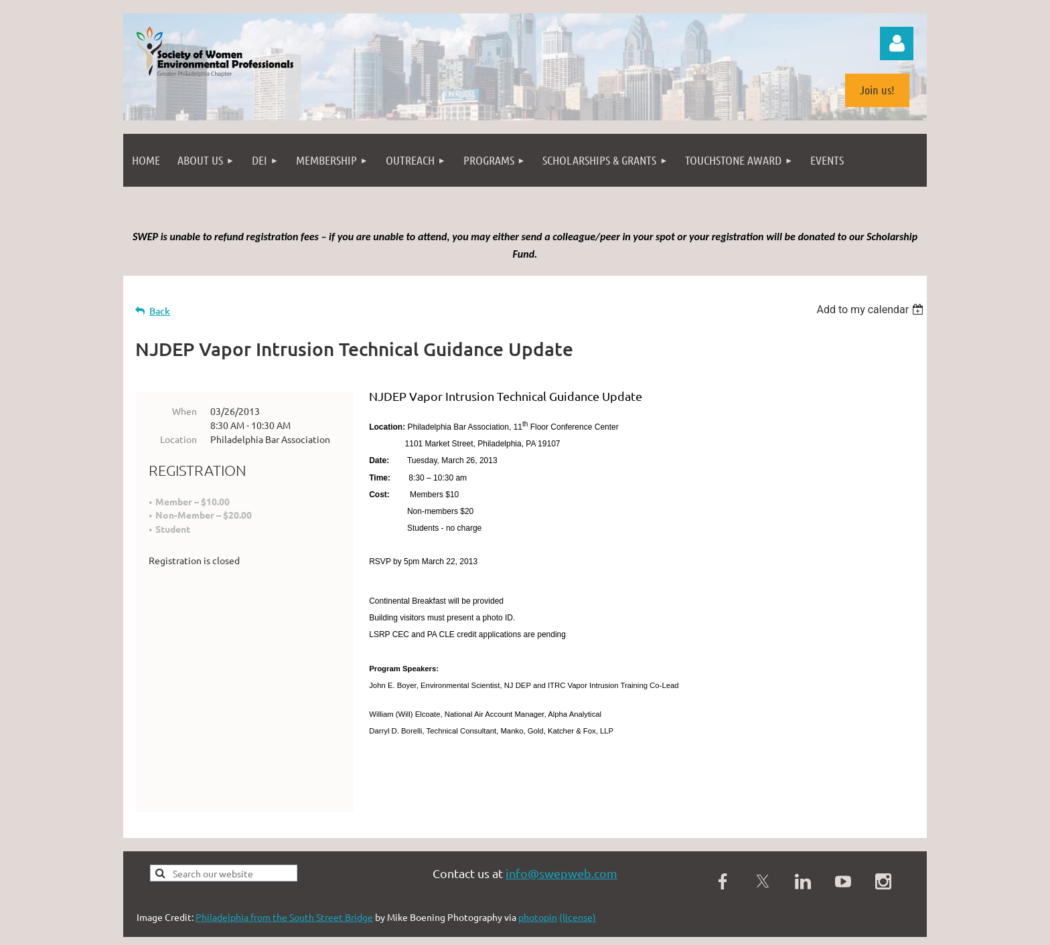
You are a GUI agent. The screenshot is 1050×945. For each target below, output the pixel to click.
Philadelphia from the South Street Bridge (284, 885)
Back (159, 311)
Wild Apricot (767, 928)
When (184, 411)
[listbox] (871, 309)
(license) (577, 885)
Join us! (877, 89)
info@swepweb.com (561, 841)
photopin (537, 885)
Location (178, 439)
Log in (896, 43)
